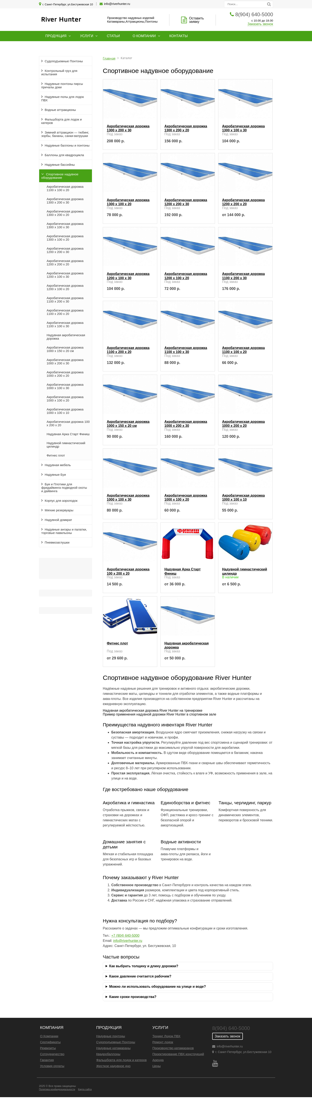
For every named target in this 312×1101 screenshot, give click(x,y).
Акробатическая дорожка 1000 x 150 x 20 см (65, 349)
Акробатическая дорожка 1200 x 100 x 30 (65, 275)
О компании (144, 36)
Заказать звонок (260, 24)
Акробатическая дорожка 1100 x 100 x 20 (65, 188)
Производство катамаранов (173, 1048)
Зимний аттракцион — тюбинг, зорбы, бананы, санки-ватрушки (65, 134)
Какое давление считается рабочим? (140, 976)
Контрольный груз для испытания (59, 72)
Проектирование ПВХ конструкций (178, 1054)
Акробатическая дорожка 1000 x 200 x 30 (65, 361)
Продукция (55, 36)
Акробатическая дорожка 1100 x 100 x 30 (65, 324)
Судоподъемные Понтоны (64, 61)
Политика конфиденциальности (57, 1089)
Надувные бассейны (60, 164)
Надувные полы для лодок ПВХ (62, 98)
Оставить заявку (196, 19)
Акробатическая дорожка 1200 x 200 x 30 (65, 250)
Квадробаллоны (108, 1054)
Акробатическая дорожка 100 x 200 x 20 (68, 423)
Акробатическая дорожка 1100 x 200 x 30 (65, 299)
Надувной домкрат (58, 520)
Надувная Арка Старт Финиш (68, 434)
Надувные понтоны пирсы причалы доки (62, 85)
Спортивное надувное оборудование (59, 176)
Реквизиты (48, 1048)
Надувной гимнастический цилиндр (66, 444)
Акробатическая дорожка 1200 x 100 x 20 (65, 287)
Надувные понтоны (110, 1036)
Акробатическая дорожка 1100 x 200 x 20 (65, 312)
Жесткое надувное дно (113, 1066)
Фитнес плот (56, 455)
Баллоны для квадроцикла (64, 155)
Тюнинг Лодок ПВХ (166, 1036)
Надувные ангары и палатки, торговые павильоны (64, 531)
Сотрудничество (52, 1054)
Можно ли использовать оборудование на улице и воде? (157, 986)
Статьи (113, 36)
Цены (156, 1066)
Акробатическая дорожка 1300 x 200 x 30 (65, 200)
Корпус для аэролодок (61, 500)
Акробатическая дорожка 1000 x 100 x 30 (65, 386)
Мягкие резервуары (59, 510)
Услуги (86, 36)
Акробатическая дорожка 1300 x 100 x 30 (65, 225)
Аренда (158, 1060)
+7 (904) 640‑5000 (125, 935)
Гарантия (47, 1060)
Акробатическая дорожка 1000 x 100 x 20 (65, 398)
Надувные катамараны (113, 1048)
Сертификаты (50, 1042)
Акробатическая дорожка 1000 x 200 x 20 (65, 374)
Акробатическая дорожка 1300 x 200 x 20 (65, 213)
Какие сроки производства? (132, 997)
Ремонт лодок (162, 1042)
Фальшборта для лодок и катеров (61, 121)
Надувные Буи (55, 474)
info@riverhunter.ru (117, 4)
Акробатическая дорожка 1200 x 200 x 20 (65, 262)
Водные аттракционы (60, 110)
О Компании (49, 1036)
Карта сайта (85, 1089)
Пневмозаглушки (57, 542)
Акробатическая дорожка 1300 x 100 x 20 (65, 237)
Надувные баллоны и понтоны (67, 145)
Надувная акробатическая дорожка (66, 336)
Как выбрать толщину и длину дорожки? (143, 966)
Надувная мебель (58, 465)
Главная (109, 58)
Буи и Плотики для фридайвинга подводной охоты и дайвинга (64, 488)
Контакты (178, 36)
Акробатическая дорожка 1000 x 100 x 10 (65, 411)
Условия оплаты (52, 1066)
